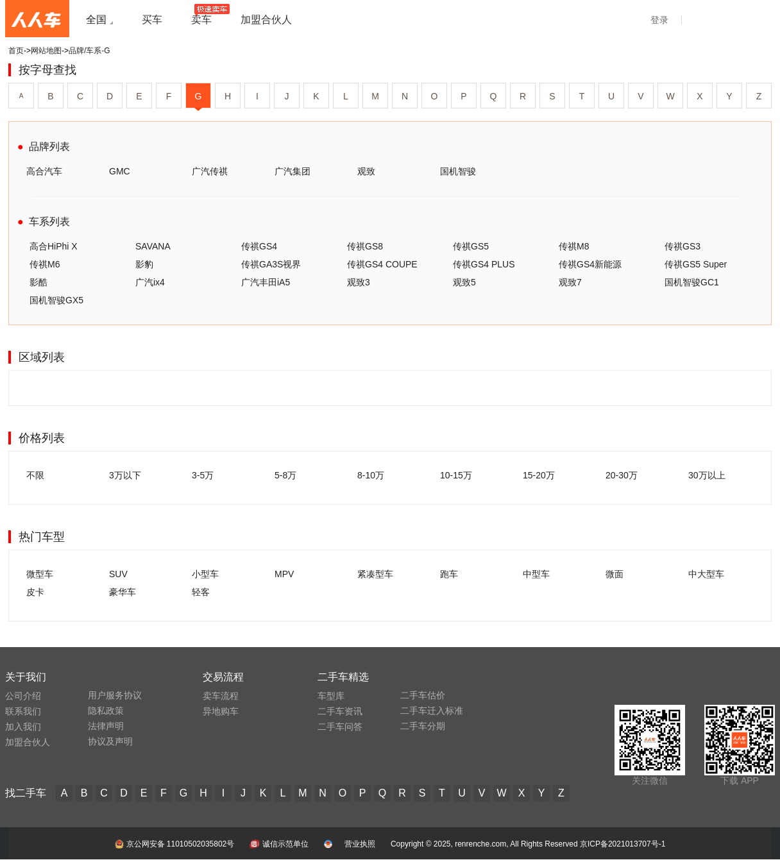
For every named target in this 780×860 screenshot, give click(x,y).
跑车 (449, 574)
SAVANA (153, 246)
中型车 (536, 574)
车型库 (331, 696)
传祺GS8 (365, 246)
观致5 (464, 282)
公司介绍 (23, 696)
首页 (16, 50)
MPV (284, 574)
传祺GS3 (682, 246)
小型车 (205, 574)
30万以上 (706, 475)
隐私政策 (106, 710)
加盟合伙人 (27, 742)
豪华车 (122, 592)
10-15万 (456, 475)
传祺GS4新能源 (590, 264)
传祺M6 (45, 264)
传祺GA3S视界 (271, 264)
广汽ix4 (150, 282)
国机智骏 (458, 171)
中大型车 (706, 574)
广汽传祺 (210, 171)
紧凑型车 (375, 574)
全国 (96, 19)
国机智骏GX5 (56, 300)
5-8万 (285, 475)
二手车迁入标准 (431, 710)
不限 (35, 475)
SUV (118, 574)
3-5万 (203, 475)
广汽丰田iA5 (265, 282)
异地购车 (221, 711)
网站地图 (46, 50)
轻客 (201, 592)
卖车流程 (221, 696)
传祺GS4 (259, 246)
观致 (366, 171)
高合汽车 (44, 171)
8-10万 (370, 475)
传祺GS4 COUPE (382, 264)
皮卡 (35, 592)
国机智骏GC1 (692, 282)
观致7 (570, 282)
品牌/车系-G (89, 50)
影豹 (144, 264)
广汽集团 (292, 171)
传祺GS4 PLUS (483, 264)
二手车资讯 (340, 711)
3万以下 (125, 475)
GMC (119, 171)
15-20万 (539, 475)
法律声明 (106, 726)
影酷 (38, 282)
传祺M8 (574, 246)
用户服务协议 (115, 695)
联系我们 (23, 711)
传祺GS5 (471, 246)
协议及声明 (110, 741)
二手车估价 (422, 695)
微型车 (39, 574)
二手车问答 (340, 726)
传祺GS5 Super (696, 264)
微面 (614, 574)
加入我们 (23, 726)
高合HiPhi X (54, 246)
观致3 (358, 282)
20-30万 (622, 475)
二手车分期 (422, 726)
